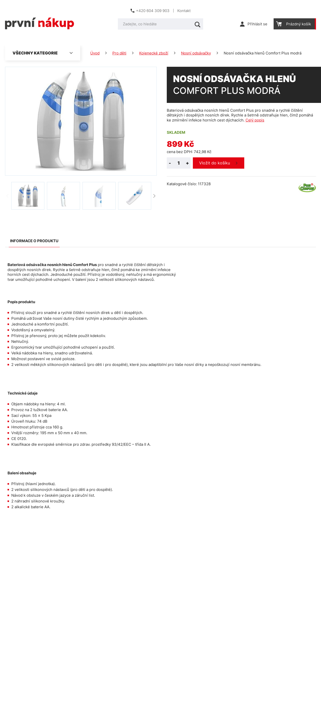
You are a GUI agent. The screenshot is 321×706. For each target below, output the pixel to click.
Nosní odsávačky (196, 53)
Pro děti (119, 53)
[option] (28, 196)
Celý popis (255, 120)
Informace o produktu (34, 240)
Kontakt (184, 10)
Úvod (95, 53)
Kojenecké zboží (153, 53)
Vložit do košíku (214, 162)
